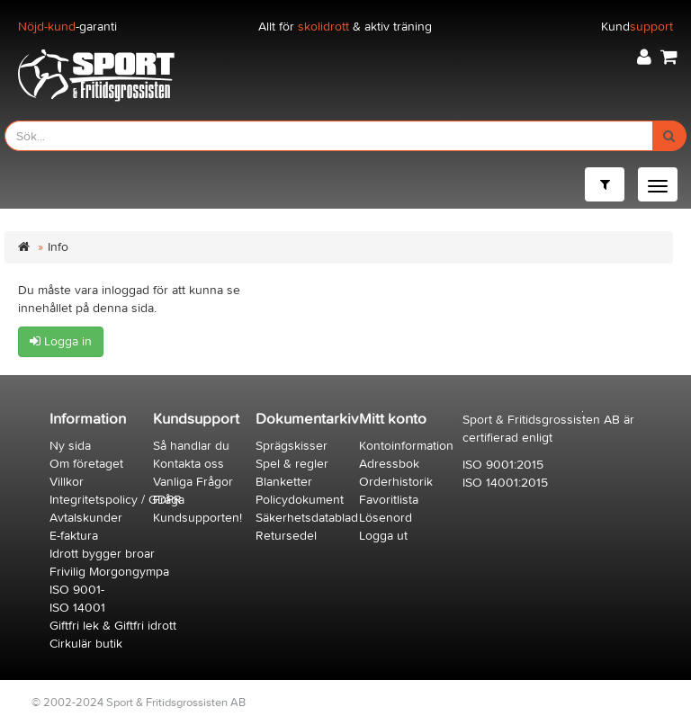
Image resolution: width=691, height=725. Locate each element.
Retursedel (286, 535)
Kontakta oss (188, 463)
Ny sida (70, 445)
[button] (644, 57)
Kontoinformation (406, 445)
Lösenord (385, 517)
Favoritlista (388, 499)
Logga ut (383, 535)
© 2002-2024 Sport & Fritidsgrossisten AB (138, 702)
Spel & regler (292, 463)
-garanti (67, 26)
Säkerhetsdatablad (307, 517)
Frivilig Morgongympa (109, 571)
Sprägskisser (292, 445)
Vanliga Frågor (193, 481)
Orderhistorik (396, 481)
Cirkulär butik (85, 643)
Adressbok (389, 463)
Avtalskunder (85, 517)
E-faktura (73, 535)
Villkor (66, 481)
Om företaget (86, 463)
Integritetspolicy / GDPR (115, 499)
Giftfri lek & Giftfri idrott (112, 625)
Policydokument (300, 499)
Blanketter (284, 481)
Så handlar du (191, 445)
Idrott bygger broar (102, 553)
